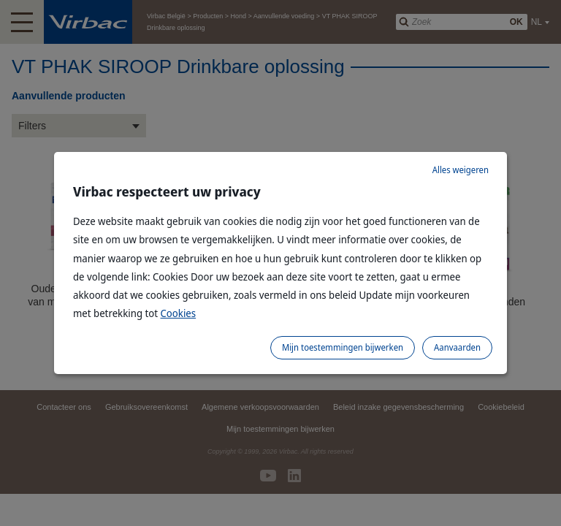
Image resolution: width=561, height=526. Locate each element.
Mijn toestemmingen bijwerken (342, 347)
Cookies (178, 313)
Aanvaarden (457, 347)
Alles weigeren (460, 170)
